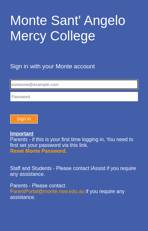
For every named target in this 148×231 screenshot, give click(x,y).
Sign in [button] (24, 118)
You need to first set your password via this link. (71, 145)
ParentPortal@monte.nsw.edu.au (47, 191)
